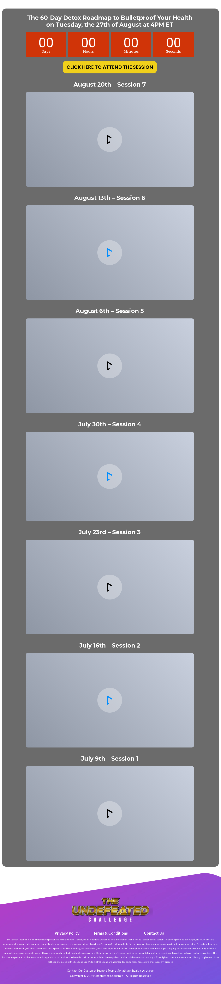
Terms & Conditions (110, 933)
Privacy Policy (67, 933)
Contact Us (154, 933)
